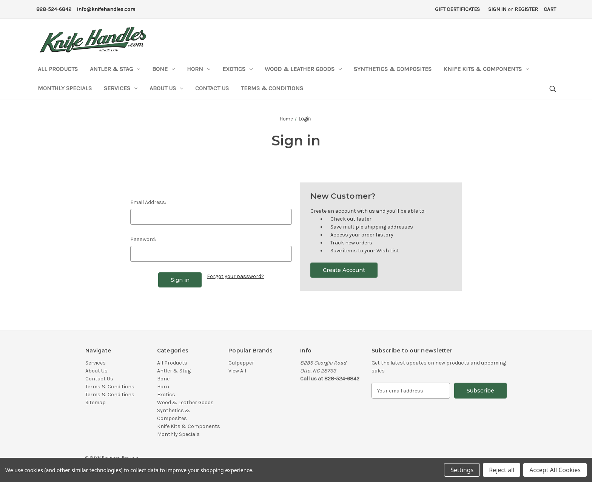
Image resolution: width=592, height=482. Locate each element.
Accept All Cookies (555, 470)
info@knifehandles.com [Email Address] (106, 9)
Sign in (497, 9)
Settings (461, 470)
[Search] (552, 89)
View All (237, 371)
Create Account (344, 270)
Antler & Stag (115, 69)
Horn (198, 69)
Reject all (501, 470)
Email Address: (148, 202)
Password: (143, 239)
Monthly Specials (65, 88)
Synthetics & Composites (393, 69)
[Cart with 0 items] (550, 9)
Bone (163, 69)
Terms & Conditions (272, 88)
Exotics (237, 69)
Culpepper (241, 363)
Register (526, 9)
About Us (166, 88)
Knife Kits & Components (486, 69)
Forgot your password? (235, 276)
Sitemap (95, 402)
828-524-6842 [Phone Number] (53, 9)
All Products (58, 69)
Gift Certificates (457, 9)
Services (120, 88)
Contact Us (212, 88)
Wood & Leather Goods (303, 69)
